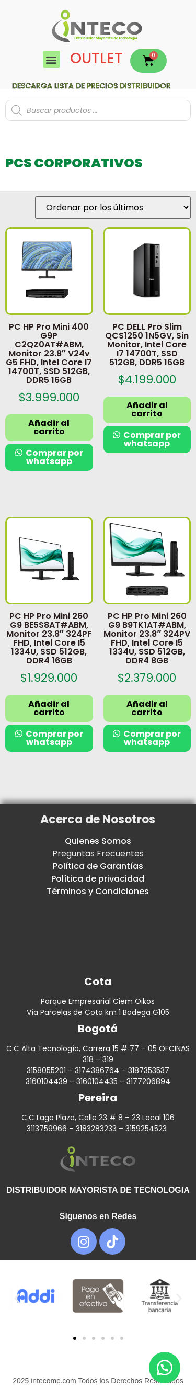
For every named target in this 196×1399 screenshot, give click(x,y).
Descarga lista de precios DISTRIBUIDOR (91, 86)
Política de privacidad (97, 879)
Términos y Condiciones (98, 891)
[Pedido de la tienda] (113, 207)
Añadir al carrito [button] (49, 427)
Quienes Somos (98, 841)
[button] (51, 59)
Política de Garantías (98, 866)
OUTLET (96, 58)
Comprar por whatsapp (53, 457)
